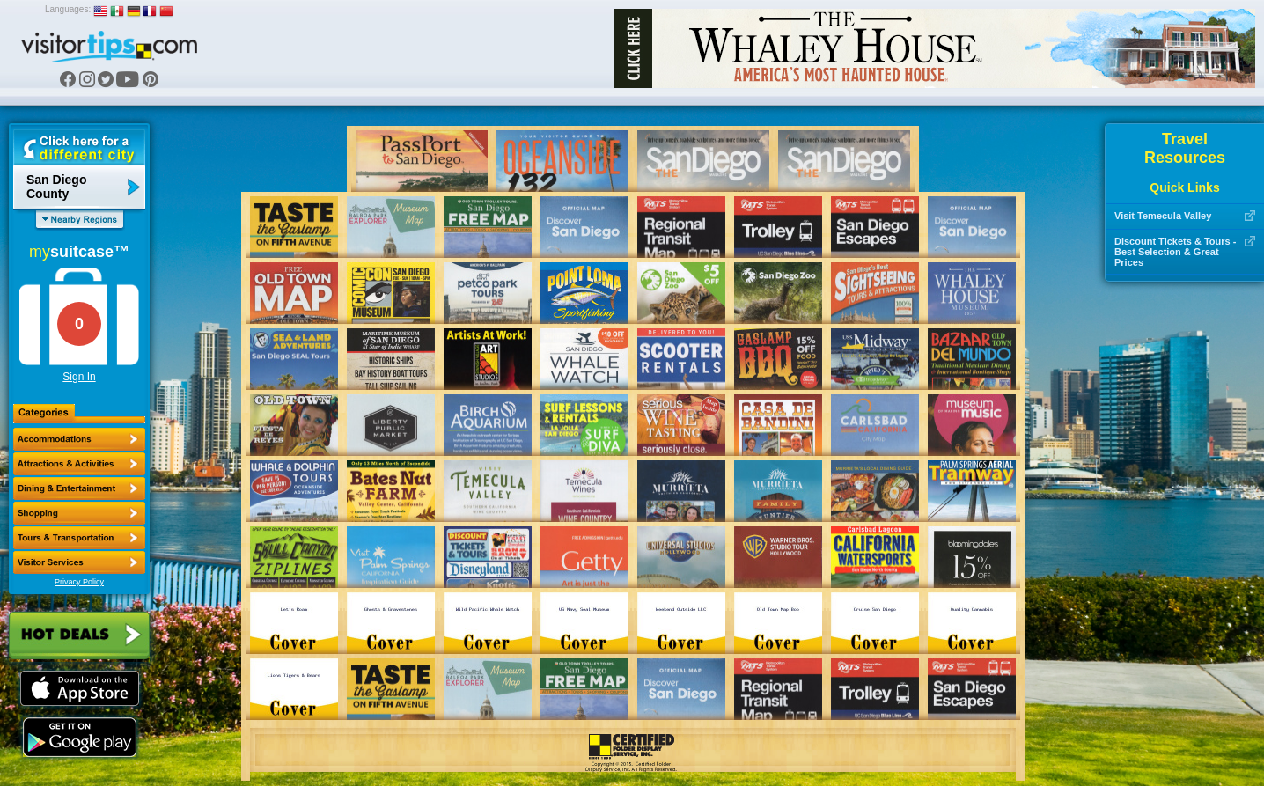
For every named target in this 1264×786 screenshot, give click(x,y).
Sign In (78, 377)
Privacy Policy (79, 581)
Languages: (68, 9)
